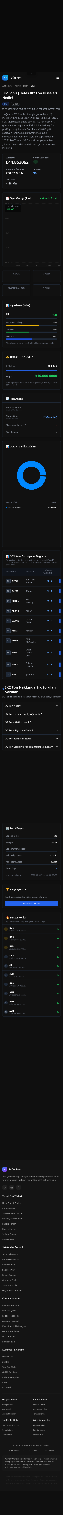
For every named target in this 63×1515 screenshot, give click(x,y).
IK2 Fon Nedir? (31, 705)
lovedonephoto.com (38, 1480)
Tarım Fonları (7, 1434)
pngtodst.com (10, 1483)
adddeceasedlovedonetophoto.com (18, 1477)
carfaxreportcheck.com (22, 1480)
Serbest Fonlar (9, 1234)
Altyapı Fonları (39, 1425)
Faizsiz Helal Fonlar (11, 1315)
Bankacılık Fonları (10, 1259)
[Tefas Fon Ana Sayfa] (31, 1169)
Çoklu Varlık (38, 1434)
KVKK (4, 1382)
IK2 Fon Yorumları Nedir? (31, 738)
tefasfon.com (52, 1483)
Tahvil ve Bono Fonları (12, 1213)
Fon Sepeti (6, 1409)
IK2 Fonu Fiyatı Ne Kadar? (31, 730)
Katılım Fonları (9, 1229)
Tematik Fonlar (39, 1414)
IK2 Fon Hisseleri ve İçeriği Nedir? (31, 714)
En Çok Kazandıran (11, 1305)
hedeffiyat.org (42, 1483)
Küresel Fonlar (39, 1404)
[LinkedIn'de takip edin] (11, 1187)
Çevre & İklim (7, 1430)
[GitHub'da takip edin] (18, 1187)
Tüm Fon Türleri (9, 1367)
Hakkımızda (7, 1356)
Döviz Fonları (8, 1336)
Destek (6, 1387)
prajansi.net (20, 1483)
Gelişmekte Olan (40, 1409)
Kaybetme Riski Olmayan (14, 1326)
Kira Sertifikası (39, 1430)
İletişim (5, 1361)
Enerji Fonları (8, 1264)
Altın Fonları (8, 1239)
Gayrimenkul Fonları (12, 1290)
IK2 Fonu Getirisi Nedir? (31, 722)
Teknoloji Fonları (10, 1254)
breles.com (9, 1480)
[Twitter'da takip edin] (4, 1187)
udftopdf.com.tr (31, 1483)
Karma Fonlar (8, 1208)
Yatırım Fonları (21, 85)
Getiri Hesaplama (10, 1331)
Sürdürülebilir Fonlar (10, 1425)
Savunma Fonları (10, 1285)
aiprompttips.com (37, 1477)
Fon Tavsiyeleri (9, 1310)
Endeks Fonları (9, 1223)
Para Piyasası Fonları (12, 1218)
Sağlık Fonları (8, 1269)
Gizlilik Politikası (9, 1372)
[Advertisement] (31, 36)
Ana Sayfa (7, 85)
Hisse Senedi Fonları (11, 1203)
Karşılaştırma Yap (31, 903)
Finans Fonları (9, 1275)
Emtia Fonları (8, 1341)
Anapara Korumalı (11, 1321)
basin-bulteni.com (51, 1477)
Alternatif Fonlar (8, 1414)
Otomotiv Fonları (10, 1280)
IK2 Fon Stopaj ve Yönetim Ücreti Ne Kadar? (31, 746)
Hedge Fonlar (7, 1404)
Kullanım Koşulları (10, 1377)
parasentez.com (51, 1480)
